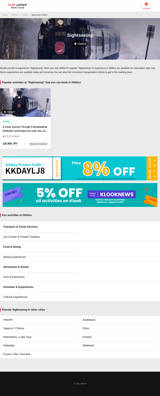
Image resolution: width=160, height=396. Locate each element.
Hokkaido (14, 15)
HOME (5, 15)
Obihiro (24, 15)
